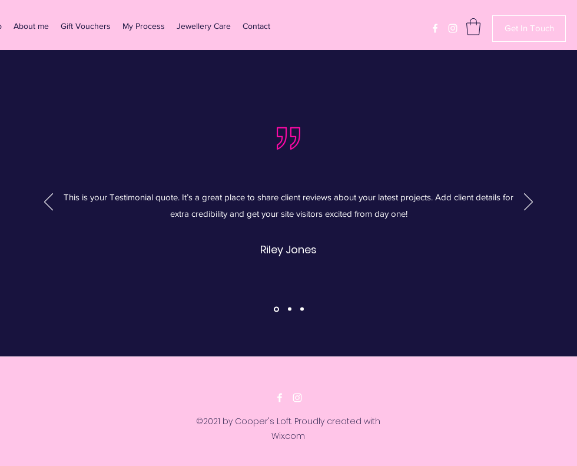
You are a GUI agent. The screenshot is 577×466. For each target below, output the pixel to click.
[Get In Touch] (529, 28)
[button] (473, 26)
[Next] (528, 202)
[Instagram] (453, 28)
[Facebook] (435, 28)
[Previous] (48, 202)
